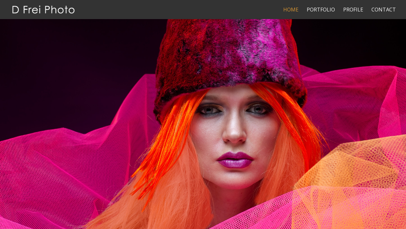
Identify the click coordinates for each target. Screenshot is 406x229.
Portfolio (321, 10)
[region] (203, 114)
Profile (353, 10)
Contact (383, 10)
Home (290, 10)
